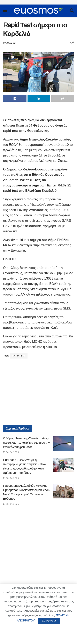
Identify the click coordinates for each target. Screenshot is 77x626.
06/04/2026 (11, 452)
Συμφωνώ (49, 621)
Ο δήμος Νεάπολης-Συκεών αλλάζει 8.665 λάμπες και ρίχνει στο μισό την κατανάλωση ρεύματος (26, 443)
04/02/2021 (9, 43)
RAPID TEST (18, 356)
